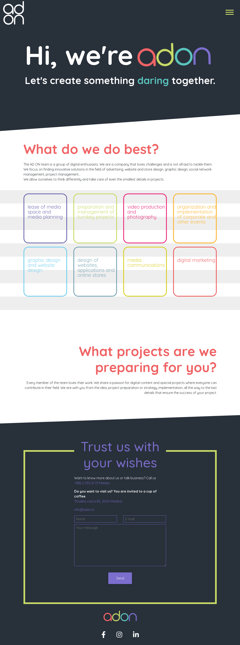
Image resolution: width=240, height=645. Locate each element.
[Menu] (229, 13)
